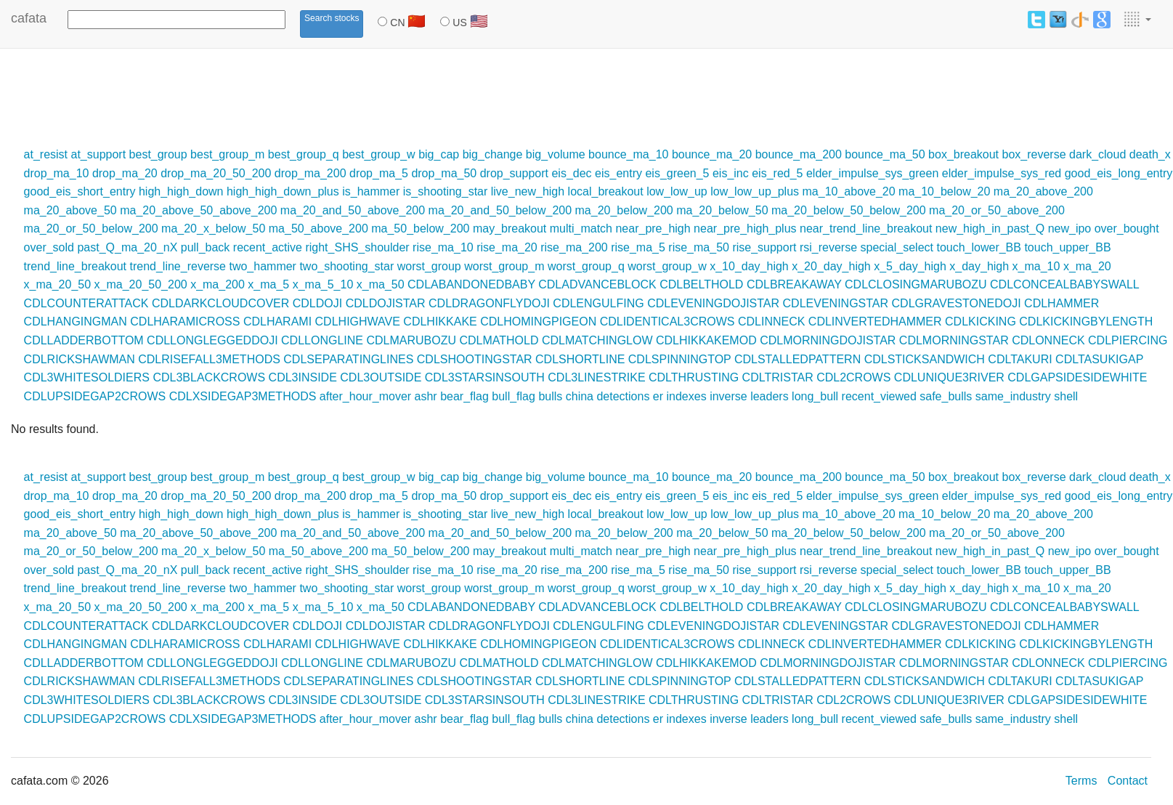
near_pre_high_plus (745, 228)
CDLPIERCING (1127, 340)
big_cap (438, 154)
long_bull (815, 396)
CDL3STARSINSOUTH (485, 377)
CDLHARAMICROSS (185, 321)
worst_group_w (667, 266)
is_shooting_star (445, 191)
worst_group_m (504, 266)
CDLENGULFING (598, 303)
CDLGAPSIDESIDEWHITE (1077, 377)
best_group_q (303, 154)
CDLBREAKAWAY (794, 284)
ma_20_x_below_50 (213, 228)
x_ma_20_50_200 (140, 284)
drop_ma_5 (378, 173)
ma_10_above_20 (849, 191)
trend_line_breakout (75, 266)
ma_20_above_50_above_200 (198, 210)
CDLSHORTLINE (580, 359)
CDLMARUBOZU (411, 340)
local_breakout (606, 191)
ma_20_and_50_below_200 (500, 210)
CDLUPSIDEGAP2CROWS (95, 396)
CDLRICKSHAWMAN (79, 359)
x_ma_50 (381, 284)
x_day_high (979, 266)
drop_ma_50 (443, 173)
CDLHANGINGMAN (75, 321)
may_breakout (509, 228)
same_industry (1013, 396)
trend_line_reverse (177, 266)
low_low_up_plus (754, 191)
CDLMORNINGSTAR (954, 340)
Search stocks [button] (331, 18)
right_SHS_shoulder (357, 247)
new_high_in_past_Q (989, 228)
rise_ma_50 (698, 247)
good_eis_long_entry (1119, 173)
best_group (158, 154)
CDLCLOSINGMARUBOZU (916, 284)
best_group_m (227, 154)
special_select (896, 247)
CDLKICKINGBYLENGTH (1086, 321)
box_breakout (963, 154)
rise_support (764, 247)
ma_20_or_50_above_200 (997, 210)
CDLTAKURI (1020, 359)
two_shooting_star (346, 266)
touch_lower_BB (978, 247)
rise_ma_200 (574, 247)
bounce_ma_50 (885, 154)
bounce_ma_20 (712, 154)
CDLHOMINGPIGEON (538, 321)
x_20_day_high (831, 266)
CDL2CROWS (853, 377)
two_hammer (262, 266)
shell (1066, 396)
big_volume (555, 154)
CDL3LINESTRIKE (596, 377)
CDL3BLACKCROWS (209, 377)
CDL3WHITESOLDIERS (87, 377)
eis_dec (571, 173)
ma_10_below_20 (944, 191)
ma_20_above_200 (1043, 191)
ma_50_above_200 (318, 228)
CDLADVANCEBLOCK (597, 284)
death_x (1150, 154)
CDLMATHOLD (498, 340)
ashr (426, 396)
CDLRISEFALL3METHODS (209, 359)
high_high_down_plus (283, 191)
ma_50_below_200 (420, 228)
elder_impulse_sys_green (872, 173)
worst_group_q (586, 266)
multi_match (581, 228)
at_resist (46, 154)
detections (622, 396)
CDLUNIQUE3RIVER (949, 377)
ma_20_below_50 (722, 210)
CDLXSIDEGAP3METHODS (243, 396)
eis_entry (618, 173)
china (579, 396)
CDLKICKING (980, 321)
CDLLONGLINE (322, 340)
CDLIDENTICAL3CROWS (667, 321)
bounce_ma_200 (798, 154)
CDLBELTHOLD (701, 284)
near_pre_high (652, 228)
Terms (1081, 780)
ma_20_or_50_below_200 (91, 228)
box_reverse (1034, 154)
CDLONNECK (1048, 340)
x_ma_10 (1036, 266)
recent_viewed (879, 396)
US (463, 21)
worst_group (429, 266)
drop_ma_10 (56, 173)
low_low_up (676, 191)
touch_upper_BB (1067, 247)
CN (402, 21)
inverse (728, 396)
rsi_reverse (828, 247)
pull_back (205, 247)
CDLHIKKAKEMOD (706, 340)
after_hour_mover (365, 396)
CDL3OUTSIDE (380, 377)
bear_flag (464, 396)
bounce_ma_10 (628, 154)
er (658, 396)
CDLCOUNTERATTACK (86, 303)
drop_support (514, 173)
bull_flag (513, 396)
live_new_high (527, 191)
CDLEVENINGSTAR (836, 303)
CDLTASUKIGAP (1099, 359)
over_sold (49, 247)
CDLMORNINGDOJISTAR (828, 340)
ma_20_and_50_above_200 (352, 210)
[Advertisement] (264, 96)
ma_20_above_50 (70, 210)
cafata (28, 18)
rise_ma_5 (638, 247)
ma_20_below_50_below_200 (848, 210)
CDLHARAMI (277, 321)
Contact (1128, 780)
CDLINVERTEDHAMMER (875, 321)
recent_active (267, 247)
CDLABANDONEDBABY (471, 284)
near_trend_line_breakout (866, 228)
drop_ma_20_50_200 (216, 173)
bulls (550, 396)
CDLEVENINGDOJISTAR (713, 303)
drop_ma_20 (125, 173)
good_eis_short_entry (80, 191)
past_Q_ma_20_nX (127, 247)
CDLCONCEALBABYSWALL (1064, 284)
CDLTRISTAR (777, 377)
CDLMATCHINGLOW (597, 340)
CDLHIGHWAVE (357, 321)
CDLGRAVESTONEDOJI (956, 303)
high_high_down (181, 191)
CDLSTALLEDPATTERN (797, 359)
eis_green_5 (677, 173)
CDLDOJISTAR (386, 303)
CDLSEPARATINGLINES (348, 359)
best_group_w (378, 154)
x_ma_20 (1087, 266)
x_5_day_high (910, 266)
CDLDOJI (317, 303)
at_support (98, 154)
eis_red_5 (777, 173)
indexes (687, 396)
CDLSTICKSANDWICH (924, 359)
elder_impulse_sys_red (1002, 173)
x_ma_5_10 (323, 284)
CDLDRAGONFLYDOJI (489, 303)
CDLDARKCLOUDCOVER (220, 303)
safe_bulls (946, 396)
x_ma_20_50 (58, 284)
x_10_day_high (749, 266)
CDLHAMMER (1061, 303)
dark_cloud (1097, 154)
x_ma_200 (217, 284)
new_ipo (1070, 228)
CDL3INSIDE (303, 377)
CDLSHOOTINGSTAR (474, 359)
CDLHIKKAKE (439, 321)
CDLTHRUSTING (694, 377)
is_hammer (370, 191)
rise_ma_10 (443, 247)
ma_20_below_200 (624, 210)
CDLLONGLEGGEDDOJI (212, 340)
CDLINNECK (771, 321)
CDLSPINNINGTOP (679, 359)
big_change (493, 154)
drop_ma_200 (310, 173)
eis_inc (731, 173)
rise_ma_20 (506, 247)
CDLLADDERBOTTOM (84, 340)
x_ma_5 (268, 284)
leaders (769, 396)
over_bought (1127, 228)
